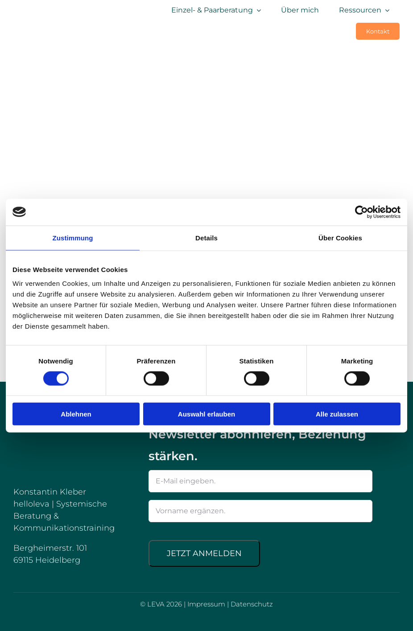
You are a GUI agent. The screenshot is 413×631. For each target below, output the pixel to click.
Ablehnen (76, 414)
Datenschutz (252, 604)
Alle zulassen (337, 414)
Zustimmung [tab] (73, 237)
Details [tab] (206, 237)
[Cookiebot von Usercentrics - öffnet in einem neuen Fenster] (361, 212)
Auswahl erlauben (206, 414)
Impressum (206, 604)
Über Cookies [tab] (340, 237)
